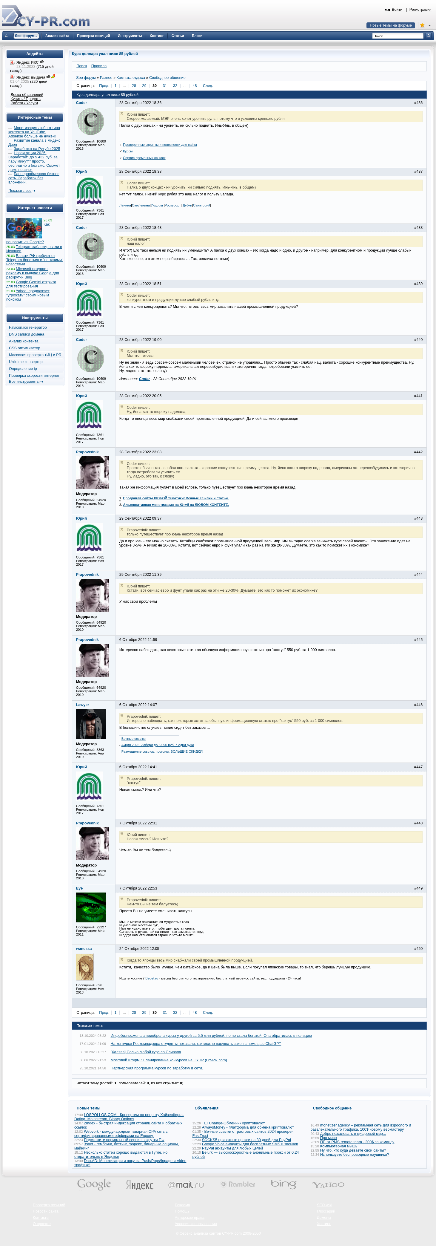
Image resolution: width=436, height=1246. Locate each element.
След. (208, 86)
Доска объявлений (27, 95)
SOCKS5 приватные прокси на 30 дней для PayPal (246, 1140)
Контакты (41, 1218)
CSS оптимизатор (24, 348)
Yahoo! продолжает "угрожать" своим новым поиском (28, 295)
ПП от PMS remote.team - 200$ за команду (357, 1142)
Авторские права (189, 1218)
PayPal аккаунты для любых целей (232, 1148)
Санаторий (201, 205)
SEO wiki (324, 1205)
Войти (397, 9)
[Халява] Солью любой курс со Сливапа (146, 1052)
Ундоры (157, 205)
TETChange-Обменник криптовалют (233, 1123)
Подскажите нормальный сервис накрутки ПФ (124, 1140)
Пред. (104, 86)
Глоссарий (326, 1211)
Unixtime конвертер (26, 362)
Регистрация (420, 9)
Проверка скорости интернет (34, 376)
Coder (144, 379)
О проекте (42, 1224)
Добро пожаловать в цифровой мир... (353, 1134)
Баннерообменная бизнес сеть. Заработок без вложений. (33, 178)
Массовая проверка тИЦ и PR (35, 355)
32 (175, 86)
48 (194, 86)
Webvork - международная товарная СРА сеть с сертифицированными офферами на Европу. (121, 1133)
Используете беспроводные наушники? (354, 1154)
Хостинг (324, 1224)
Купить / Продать (26, 99)
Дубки (187, 205)
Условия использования (196, 1224)
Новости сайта (45, 1211)
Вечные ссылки (133, 738)
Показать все (19, 191)
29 (144, 86)
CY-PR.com (232, 1233)
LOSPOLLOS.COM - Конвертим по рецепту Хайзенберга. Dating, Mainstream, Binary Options (129, 1117)
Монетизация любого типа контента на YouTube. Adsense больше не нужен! (34, 132)
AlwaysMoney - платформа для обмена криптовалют (248, 1127)
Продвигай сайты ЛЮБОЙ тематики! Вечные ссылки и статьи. (176, 498)
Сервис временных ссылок (144, 158)
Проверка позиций (49, 1205)
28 (134, 86)
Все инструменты (24, 381)
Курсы (128, 151)
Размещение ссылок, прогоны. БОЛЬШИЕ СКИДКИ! (162, 751)
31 (165, 86)
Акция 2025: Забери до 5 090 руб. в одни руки (157, 745)
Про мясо (328, 1138)
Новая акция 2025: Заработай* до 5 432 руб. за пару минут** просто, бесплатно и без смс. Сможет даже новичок (34, 161)
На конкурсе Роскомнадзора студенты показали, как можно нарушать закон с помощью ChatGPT (196, 1044)
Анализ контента (23, 341)
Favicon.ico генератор (28, 327)
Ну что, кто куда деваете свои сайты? (353, 1150)
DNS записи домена (26, 334)
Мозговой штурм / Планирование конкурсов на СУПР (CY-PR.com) (169, 1060)
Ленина (125, 205)
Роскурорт (173, 205)
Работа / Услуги (24, 103)
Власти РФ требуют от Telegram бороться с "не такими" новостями (34, 260)
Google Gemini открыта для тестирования (31, 284)
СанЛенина (141, 205)
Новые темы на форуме (391, 25)
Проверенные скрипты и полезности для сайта (160, 144)
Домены (324, 1218)
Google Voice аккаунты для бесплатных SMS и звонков (250, 1144)
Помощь (182, 1211)
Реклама (182, 1205)
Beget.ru (151, 978)
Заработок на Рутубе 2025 (37, 149)
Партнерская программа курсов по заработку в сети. (157, 1068)
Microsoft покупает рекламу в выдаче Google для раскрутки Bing (32, 273)
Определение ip (23, 369)
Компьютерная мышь (339, 1146)
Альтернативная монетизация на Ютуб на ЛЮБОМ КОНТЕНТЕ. (176, 504)
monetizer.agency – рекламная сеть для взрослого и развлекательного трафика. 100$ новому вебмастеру (361, 1127)
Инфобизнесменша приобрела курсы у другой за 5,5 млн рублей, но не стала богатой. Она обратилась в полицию (211, 1036)
